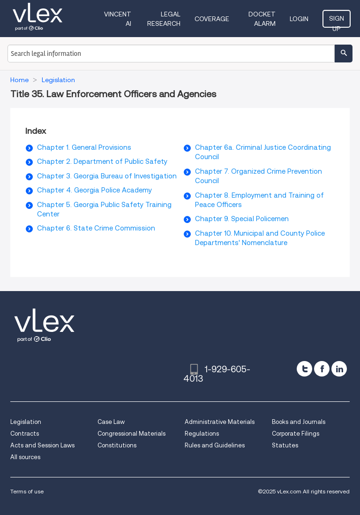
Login (299, 19)
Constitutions (117, 445)
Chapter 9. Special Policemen (242, 219)
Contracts (24, 433)
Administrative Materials (220, 421)
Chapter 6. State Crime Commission (96, 228)
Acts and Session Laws (42, 445)
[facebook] (322, 369)
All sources (25, 457)
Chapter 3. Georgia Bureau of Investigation (107, 176)
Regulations (202, 433)
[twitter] (304, 369)
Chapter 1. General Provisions (84, 147)
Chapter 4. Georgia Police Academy (94, 190)
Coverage (212, 19)
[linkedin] (339, 369)
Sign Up (336, 21)
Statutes (285, 445)
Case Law (111, 421)
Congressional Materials (131, 433)
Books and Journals (298, 421)
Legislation (25, 421)
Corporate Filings (295, 433)
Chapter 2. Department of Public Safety (102, 161)
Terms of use (27, 491)
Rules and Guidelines (215, 445)
